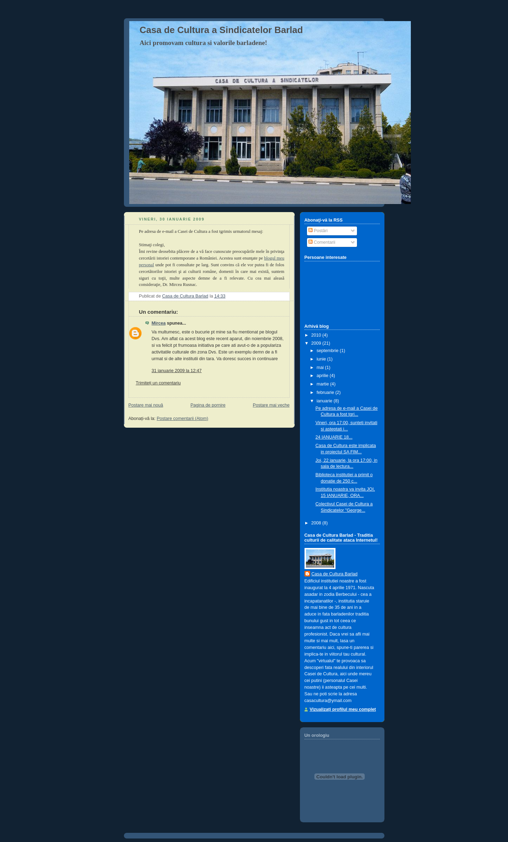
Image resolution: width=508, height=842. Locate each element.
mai (320, 367)
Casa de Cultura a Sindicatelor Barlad (221, 30)
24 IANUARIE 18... (333, 437)
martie (323, 384)
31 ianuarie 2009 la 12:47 (177, 370)
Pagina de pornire (208, 405)
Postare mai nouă (145, 405)
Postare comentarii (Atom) (182, 418)
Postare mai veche (271, 405)
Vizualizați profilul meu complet (343, 709)
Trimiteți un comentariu (158, 383)
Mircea (159, 323)
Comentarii (321, 242)
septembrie (328, 350)
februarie (325, 392)
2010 (316, 335)
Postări (318, 230)
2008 (316, 523)
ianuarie (324, 400)
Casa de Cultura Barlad (335, 574)
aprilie (323, 375)
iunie (321, 359)
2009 (316, 343)
